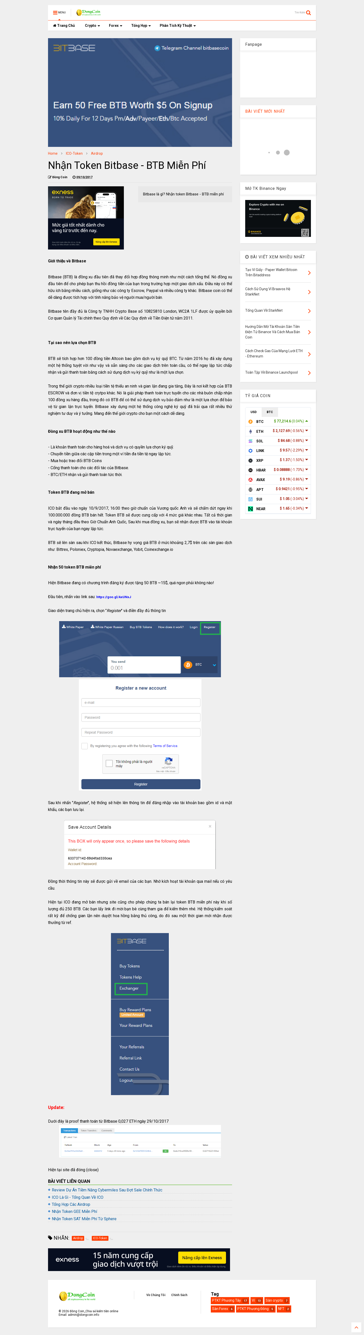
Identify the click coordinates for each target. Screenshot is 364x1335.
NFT (281, 1309)
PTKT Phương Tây (226, 1300)
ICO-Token (74, 153)
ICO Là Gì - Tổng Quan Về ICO (77, 1197)
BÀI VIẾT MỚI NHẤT (265, 111)
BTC (270, 412)
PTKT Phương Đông (253, 1309)
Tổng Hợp (141, 26)
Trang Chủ (64, 26)
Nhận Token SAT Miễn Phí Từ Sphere (84, 1218)
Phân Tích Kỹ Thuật (178, 26)
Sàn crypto (274, 1300)
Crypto (92, 26)
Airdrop (97, 153)
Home (53, 153)
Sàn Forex (220, 1309)
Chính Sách (179, 1295)
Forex (115, 26)
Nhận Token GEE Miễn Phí (74, 1211)
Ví (253, 1300)
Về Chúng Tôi (155, 1295)
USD (254, 412)
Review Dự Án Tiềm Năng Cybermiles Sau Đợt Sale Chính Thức (107, 1190)
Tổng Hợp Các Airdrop (71, 1204)
